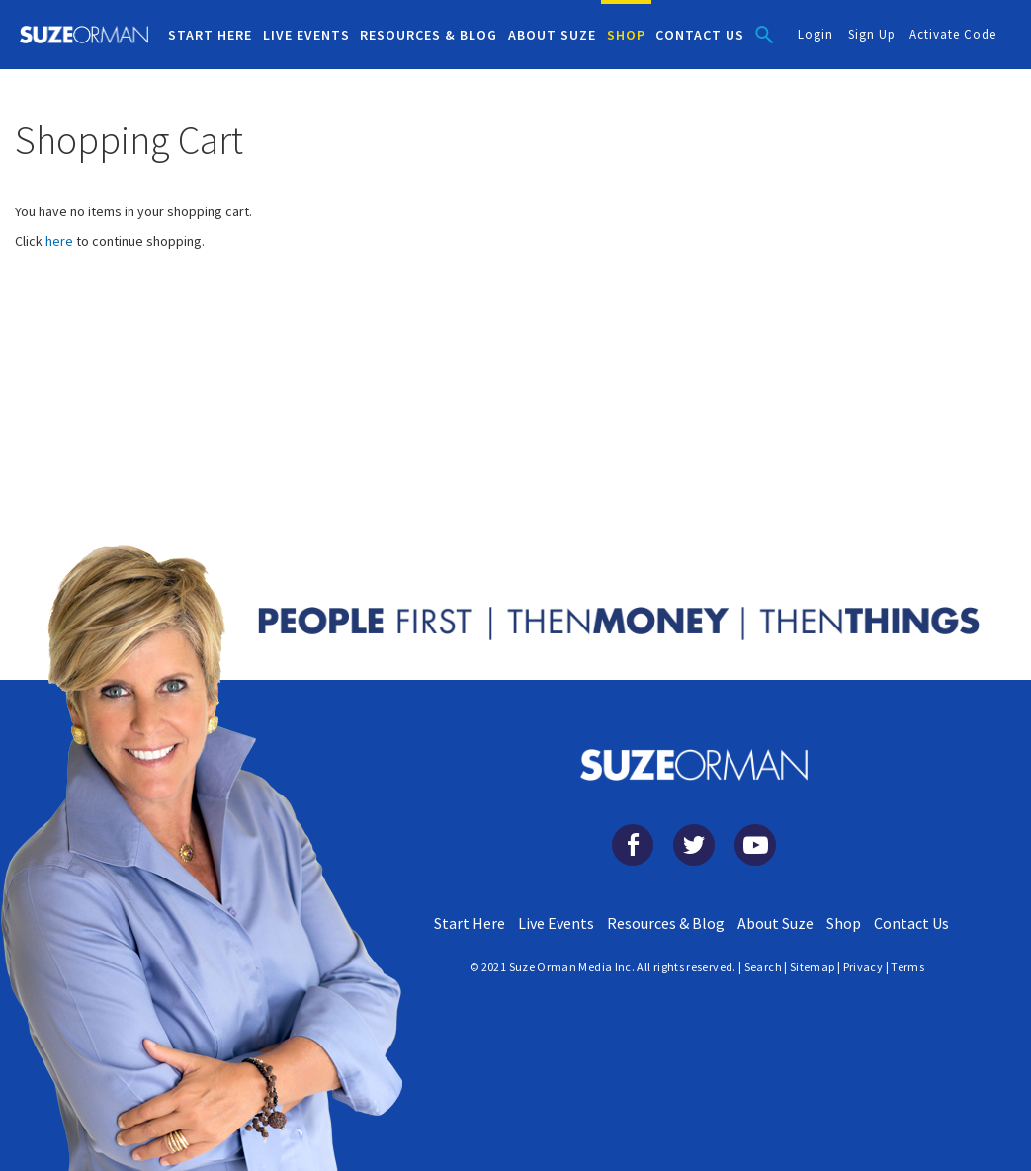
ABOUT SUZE (552, 34)
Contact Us (911, 923)
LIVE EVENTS (306, 34)
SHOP (626, 34)
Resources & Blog (666, 923)
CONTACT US (699, 34)
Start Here (469, 923)
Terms (907, 967)
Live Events (556, 923)
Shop (843, 923)
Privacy (863, 967)
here (59, 241)
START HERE (210, 34)
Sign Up (872, 34)
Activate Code (952, 34)
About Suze (775, 923)
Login (815, 34)
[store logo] (84, 34)
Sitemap (812, 967)
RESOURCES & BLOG (428, 34)
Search (763, 967)
